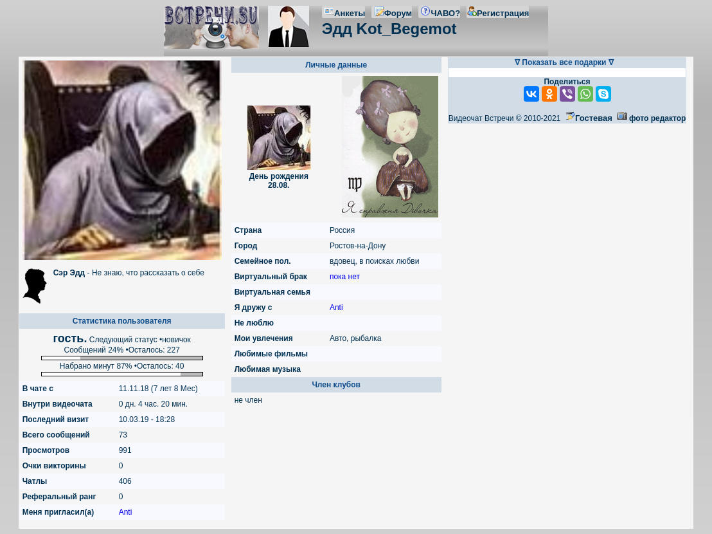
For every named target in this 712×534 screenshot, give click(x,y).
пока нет (345, 276)
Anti (125, 512)
